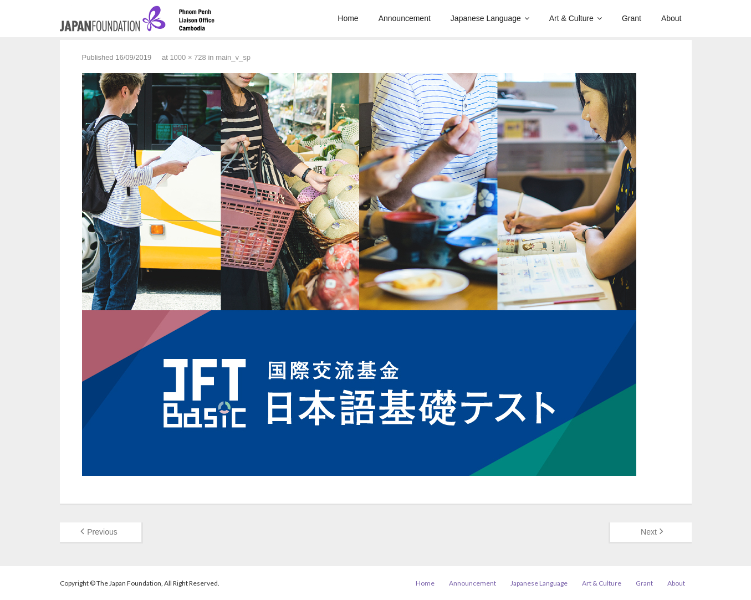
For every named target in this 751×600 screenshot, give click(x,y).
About (676, 583)
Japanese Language (539, 583)
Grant (644, 583)
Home (425, 583)
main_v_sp (233, 57)
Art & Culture (601, 583)
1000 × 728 (188, 57)
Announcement (472, 583)
